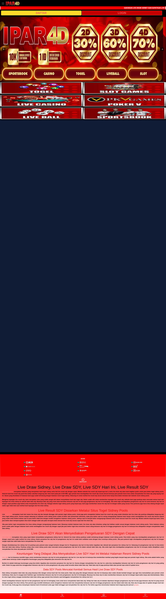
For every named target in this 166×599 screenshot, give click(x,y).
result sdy (8, 514)
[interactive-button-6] (124, 113)
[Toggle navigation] (3, 3)
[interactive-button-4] (124, 100)
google (136, 585)
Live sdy (5, 557)
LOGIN (122, 12)
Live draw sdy (6, 537)
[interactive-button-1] (41, 88)
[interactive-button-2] (124, 88)
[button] (4, 49)
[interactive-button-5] (41, 113)
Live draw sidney (7, 491)
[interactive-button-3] (41, 100)
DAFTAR (41, 12)
